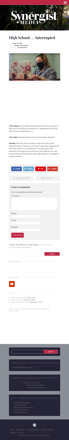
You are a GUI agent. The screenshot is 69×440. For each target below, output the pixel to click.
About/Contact (47, 430)
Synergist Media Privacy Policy (22, 367)
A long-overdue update (18, 298)
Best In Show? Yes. (17, 300)
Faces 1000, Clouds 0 (21, 410)
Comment (15, 196)
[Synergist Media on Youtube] (12, 284)
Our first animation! (20, 412)
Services (13, 433)
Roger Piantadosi (21, 45)
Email (13, 220)
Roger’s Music (33, 430)
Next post (47, 178)
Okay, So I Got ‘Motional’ (32, 383)
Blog (21, 433)
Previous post (22, 178)
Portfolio (21, 430)
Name (14, 214)
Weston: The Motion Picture (20, 302)
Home (12, 430)
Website (14, 227)
